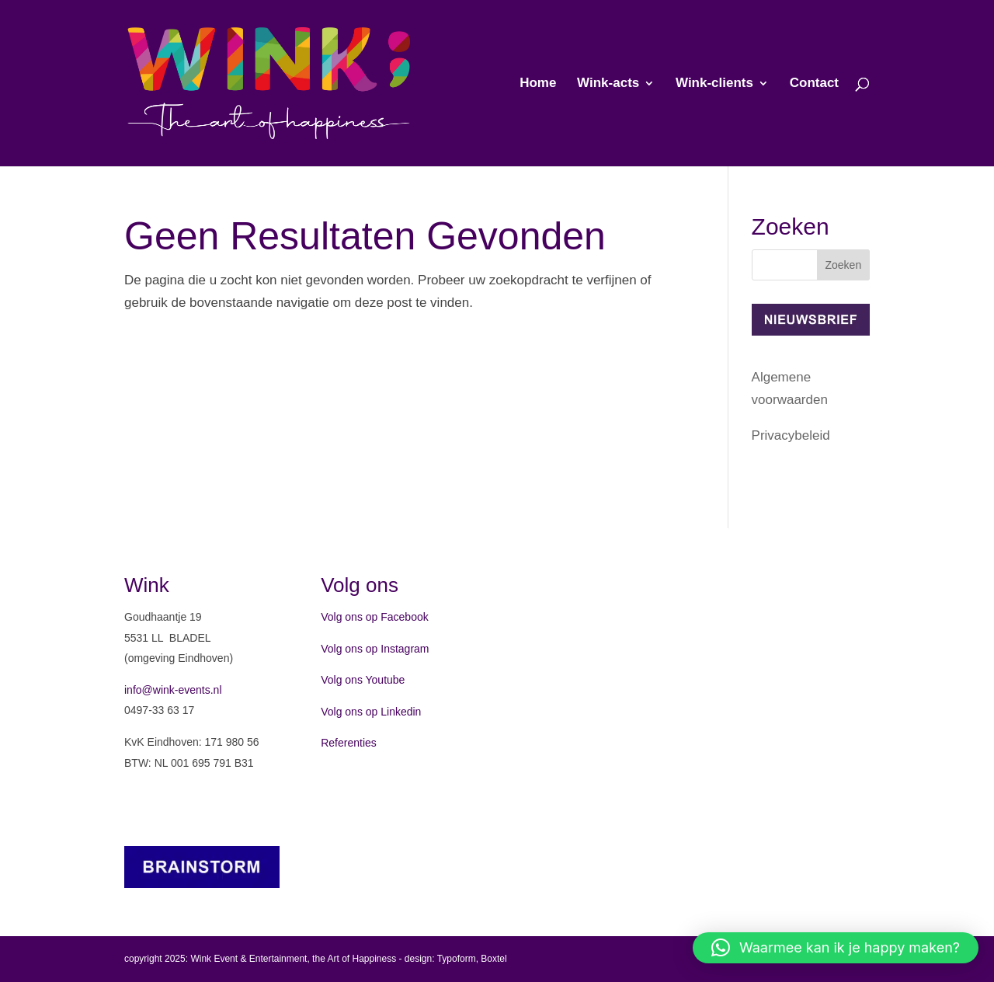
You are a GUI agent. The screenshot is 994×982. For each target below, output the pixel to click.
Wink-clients (714, 84)
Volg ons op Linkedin (371, 711)
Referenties (349, 742)
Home (538, 84)
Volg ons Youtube (363, 680)
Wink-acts (608, 84)
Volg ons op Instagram (375, 648)
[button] (835, 947)
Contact (814, 84)
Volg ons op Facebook (375, 617)
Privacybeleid (791, 435)
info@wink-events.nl (173, 690)
